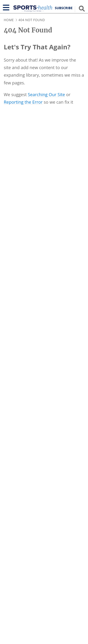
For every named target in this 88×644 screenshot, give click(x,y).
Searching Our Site (46, 94)
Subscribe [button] (64, 8)
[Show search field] (82, 8)
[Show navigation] (6, 7)
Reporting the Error (23, 102)
